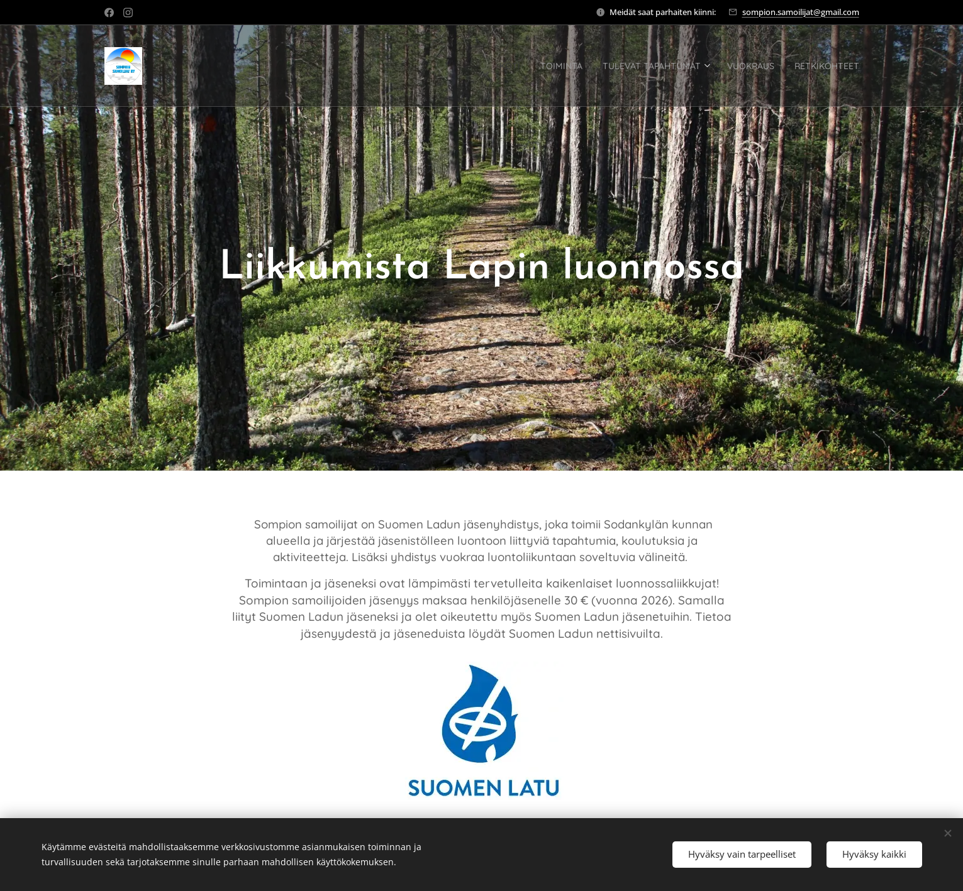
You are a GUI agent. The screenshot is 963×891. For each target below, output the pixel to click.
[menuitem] (455, 66)
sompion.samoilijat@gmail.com (800, 12)
